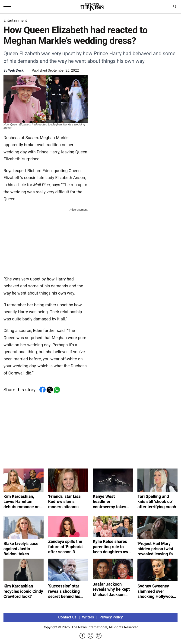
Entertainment (15, 20)
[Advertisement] (45, 241)
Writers (88, 617)
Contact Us (67, 617)
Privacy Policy (111, 617)
